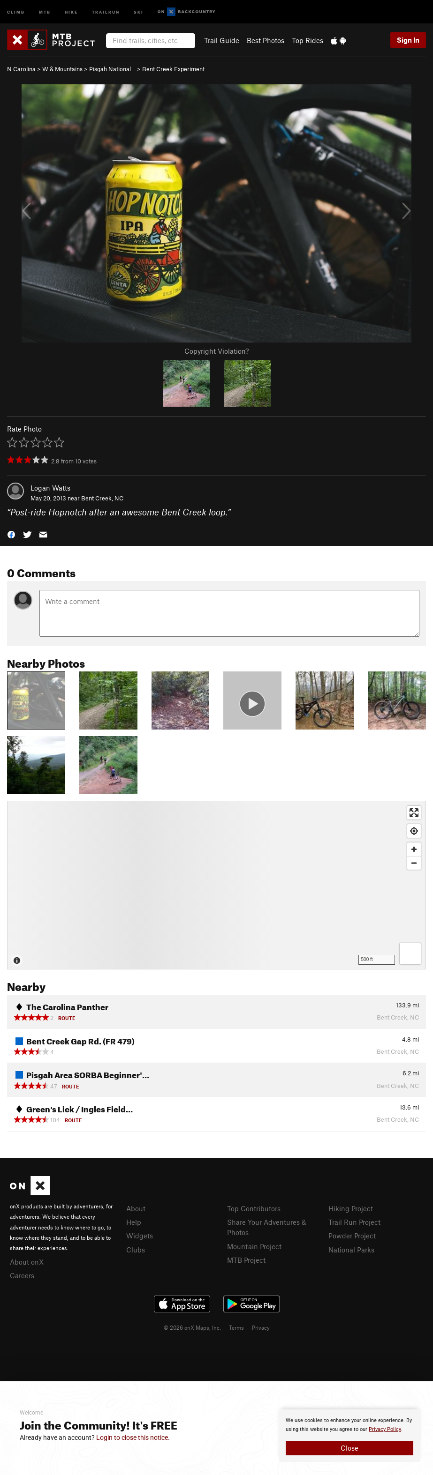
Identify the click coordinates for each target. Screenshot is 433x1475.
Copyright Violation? (216, 351)
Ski (139, 11)
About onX (27, 1262)
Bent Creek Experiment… (176, 69)
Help (133, 1222)
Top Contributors (254, 1208)
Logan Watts (50, 488)
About (135, 1208)
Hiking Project (350, 1208)
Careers (22, 1275)
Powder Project (352, 1235)
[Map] (216, 885)
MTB (45, 11)
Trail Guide (221, 40)
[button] (11, 534)
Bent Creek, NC (102, 498)
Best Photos (265, 40)
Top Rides (307, 40)
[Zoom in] (414, 849)
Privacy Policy (385, 1429)
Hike (71, 11)
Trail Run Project (354, 1222)
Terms (236, 1327)
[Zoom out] (414, 863)
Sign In (408, 40)
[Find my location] (414, 831)
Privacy (261, 1327)
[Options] (410, 953)
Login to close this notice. (133, 1437)
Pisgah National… (112, 69)
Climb (16, 11)
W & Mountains (62, 69)
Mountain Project (254, 1246)
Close (349, 1448)
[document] (349, 1435)
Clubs (135, 1249)
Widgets (139, 1235)
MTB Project (246, 1260)
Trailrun (106, 11)
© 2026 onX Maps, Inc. (192, 1327)
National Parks (351, 1249)
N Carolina (21, 69)
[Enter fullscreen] (414, 812)
